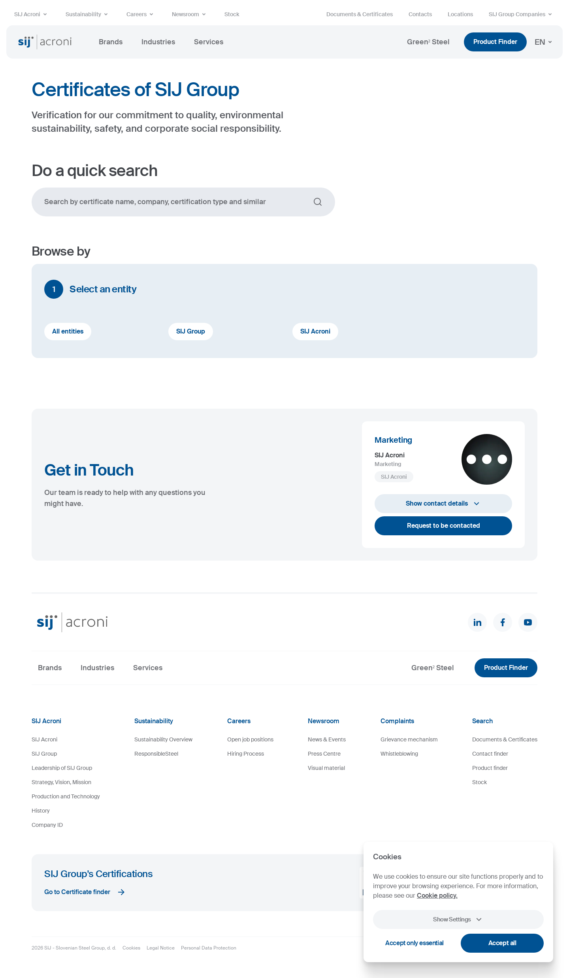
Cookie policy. (437, 895)
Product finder (490, 767)
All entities (67, 331)
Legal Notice (161, 948)
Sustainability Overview (163, 739)
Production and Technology (66, 796)
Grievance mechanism (409, 739)
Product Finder (495, 42)
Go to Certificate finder (85, 892)
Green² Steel (428, 42)
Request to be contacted (443, 525)
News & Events (327, 739)
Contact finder (490, 753)
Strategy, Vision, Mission (61, 782)
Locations (460, 14)
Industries (158, 42)
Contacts (420, 14)
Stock (231, 14)
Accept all (502, 943)
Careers (141, 14)
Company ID (47, 824)
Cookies (131, 948)
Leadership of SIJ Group (62, 767)
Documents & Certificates (359, 14)
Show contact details (443, 503)
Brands (110, 42)
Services (208, 42)
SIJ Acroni (32, 14)
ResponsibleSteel (156, 753)
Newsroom (190, 14)
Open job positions (250, 739)
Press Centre (324, 753)
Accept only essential (414, 943)
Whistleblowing (399, 753)
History (41, 810)
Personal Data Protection (208, 948)
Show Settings (458, 919)
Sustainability (88, 14)
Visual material (326, 767)
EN (545, 42)
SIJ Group (190, 331)
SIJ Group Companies (522, 14)
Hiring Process (245, 753)
